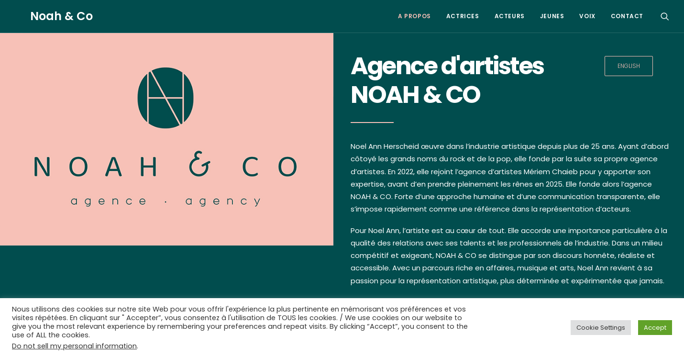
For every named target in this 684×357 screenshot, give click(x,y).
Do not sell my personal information (74, 346)
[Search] (665, 16)
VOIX (587, 16)
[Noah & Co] (46, 16)
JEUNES (552, 16)
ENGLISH (629, 66)
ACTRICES (462, 16)
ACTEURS (510, 16)
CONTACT (627, 16)
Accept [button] (655, 327)
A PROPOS (414, 16)
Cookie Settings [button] (600, 327)
